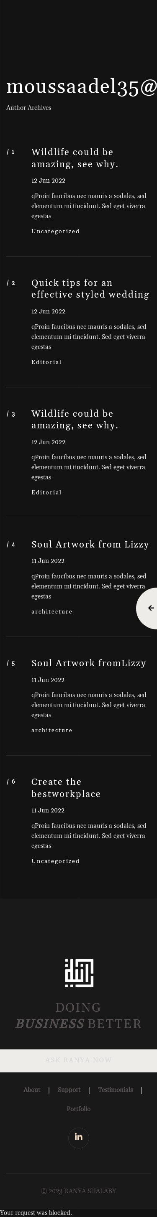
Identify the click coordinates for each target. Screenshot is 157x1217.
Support (69, 1090)
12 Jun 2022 (48, 181)
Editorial (46, 362)
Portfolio (78, 1109)
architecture (52, 612)
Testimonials (115, 1090)
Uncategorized (55, 231)
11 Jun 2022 (47, 561)
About (31, 1090)
